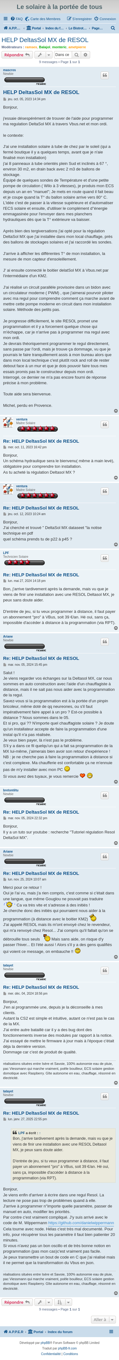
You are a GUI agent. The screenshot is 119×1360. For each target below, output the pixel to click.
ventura (21, 419)
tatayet (8, 965)
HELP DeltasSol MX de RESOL (45, 40)
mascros (9, 70)
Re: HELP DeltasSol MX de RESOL (41, 441)
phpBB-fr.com (67, 1348)
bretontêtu (10, 790)
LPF (6, 553)
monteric (59, 47)
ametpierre (77, 47)
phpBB (45, 1343)
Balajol (44, 47)
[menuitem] (16, 19)
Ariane (8, 636)
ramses (31, 47)
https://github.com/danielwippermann (81, 1222)
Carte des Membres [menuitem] (45, 19)
